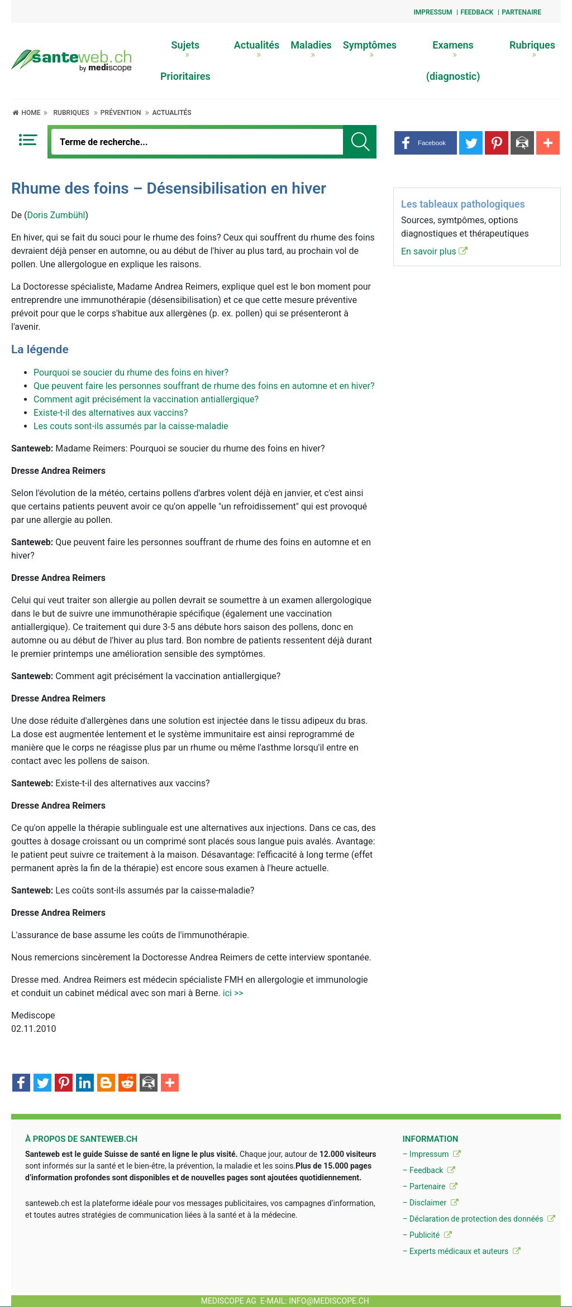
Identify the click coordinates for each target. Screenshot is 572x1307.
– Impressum (431, 1154)
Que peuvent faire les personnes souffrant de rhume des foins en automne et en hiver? (204, 386)
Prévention (121, 113)
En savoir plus (434, 251)
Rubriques (532, 48)
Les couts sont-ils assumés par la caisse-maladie (131, 426)
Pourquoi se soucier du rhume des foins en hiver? (131, 372)
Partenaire (521, 12)
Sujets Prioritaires (185, 60)
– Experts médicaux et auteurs (461, 1251)
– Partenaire (429, 1186)
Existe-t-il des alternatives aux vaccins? (111, 412)
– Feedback (428, 1170)
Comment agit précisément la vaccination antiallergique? (146, 399)
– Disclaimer (430, 1202)
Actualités (257, 48)
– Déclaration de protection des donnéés (478, 1218)
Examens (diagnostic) (453, 60)
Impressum (432, 12)
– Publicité (426, 1235)
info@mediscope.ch (329, 1300)
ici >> (233, 993)
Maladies (311, 48)
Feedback (476, 12)
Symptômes (370, 48)
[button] (425, 143)
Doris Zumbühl (56, 215)
